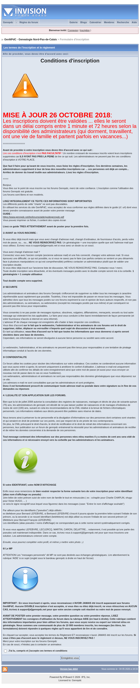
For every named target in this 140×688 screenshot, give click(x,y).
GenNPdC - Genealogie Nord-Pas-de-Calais (30, 39)
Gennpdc (8, 22)
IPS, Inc (85, 677)
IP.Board (67, 677)
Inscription (85, 30)
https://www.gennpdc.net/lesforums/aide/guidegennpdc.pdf (33, 217)
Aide (134, 22)
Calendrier (95, 22)
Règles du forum (29, 22)
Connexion (73, 30)
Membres (109, 22)
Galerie (74, 22)
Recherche (123, 22)
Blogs (83, 22)
